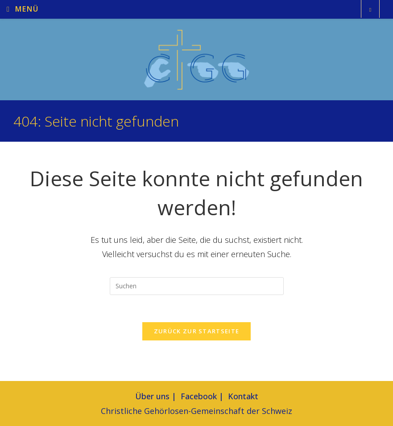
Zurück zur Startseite (196, 331)
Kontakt (243, 396)
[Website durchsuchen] (370, 10)
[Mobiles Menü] (23, 10)
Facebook (199, 396)
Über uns (152, 396)
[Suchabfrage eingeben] (197, 286)
